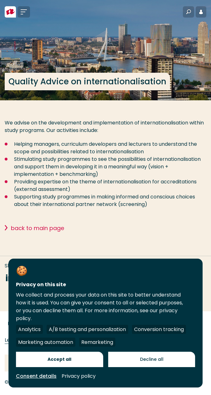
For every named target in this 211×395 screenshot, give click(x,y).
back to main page (37, 228)
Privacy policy (79, 376)
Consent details (36, 376)
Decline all (151, 359)
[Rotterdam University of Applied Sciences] (10, 12)
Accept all (59, 359)
